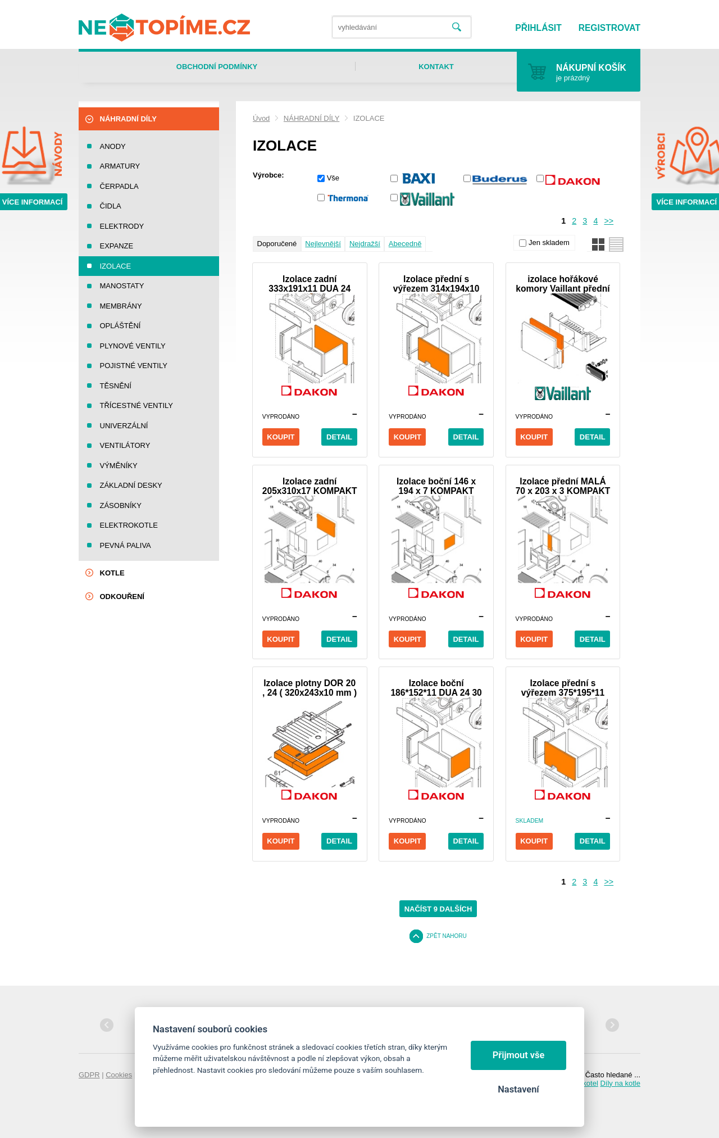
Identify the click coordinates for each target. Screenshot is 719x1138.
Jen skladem (549, 242)
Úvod (261, 118)
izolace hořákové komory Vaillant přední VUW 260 (562, 283)
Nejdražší (364, 243)
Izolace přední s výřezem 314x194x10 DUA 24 (436, 283)
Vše (333, 178)
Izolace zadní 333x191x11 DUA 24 (310, 283)
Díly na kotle (620, 1083)
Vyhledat (456, 27)
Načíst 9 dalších (438, 909)
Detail (339, 437)
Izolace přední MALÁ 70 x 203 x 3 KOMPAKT (563, 486)
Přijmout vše (519, 1055)
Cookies (119, 1075)
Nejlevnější (323, 243)
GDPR (89, 1075)
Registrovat (609, 28)
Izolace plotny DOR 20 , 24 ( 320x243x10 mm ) (309, 687)
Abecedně (405, 243)
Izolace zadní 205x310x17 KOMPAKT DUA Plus (309, 486)
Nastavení (518, 1089)
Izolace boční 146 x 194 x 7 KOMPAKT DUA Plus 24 (436, 486)
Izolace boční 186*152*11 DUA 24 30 (435, 687)
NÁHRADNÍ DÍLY (311, 118)
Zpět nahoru (446, 936)
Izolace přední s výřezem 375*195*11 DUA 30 (562, 687)
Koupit (280, 437)
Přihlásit (538, 28)
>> (608, 220)
